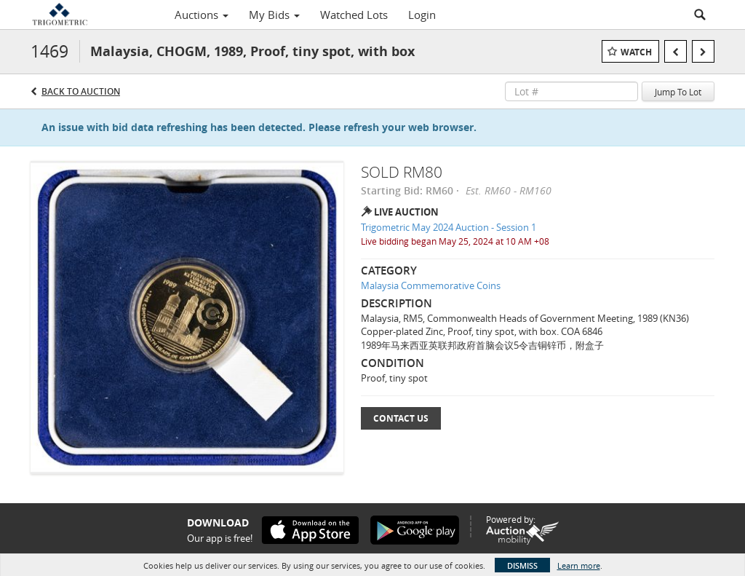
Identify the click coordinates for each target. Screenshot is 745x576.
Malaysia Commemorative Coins (431, 285)
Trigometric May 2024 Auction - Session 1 (448, 227)
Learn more (578, 565)
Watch (636, 52)
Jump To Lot (678, 92)
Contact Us (401, 418)
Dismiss (522, 565)
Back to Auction (80, 91)
